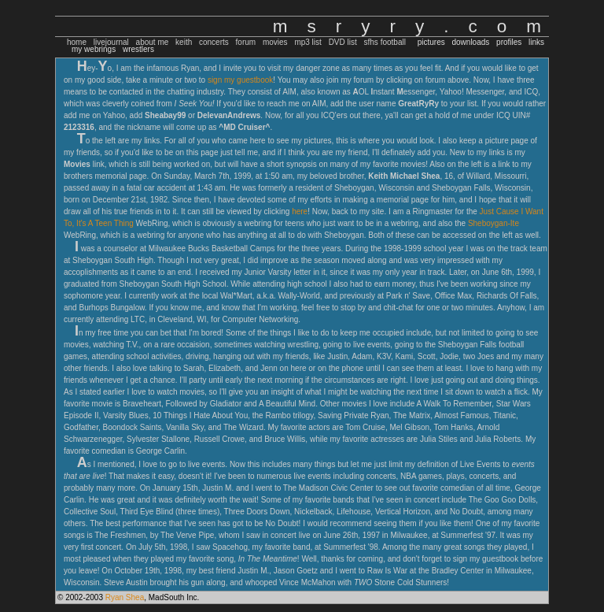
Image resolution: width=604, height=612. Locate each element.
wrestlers (138, 49)
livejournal (111, 42)
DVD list (343, 42)
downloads (470, 42)
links (536, 42)
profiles (508, 42)
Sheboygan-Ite (493, 223)
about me (152, 42)
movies (275, 42)
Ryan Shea (124, 597)
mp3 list (307, 42)
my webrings (94, 49)
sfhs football (385, 42)
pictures (431, 42)
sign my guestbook (240, 80)
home (77, 42)
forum (246, 42)
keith (183, 42)
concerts (214, 42)
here (300, 211)
